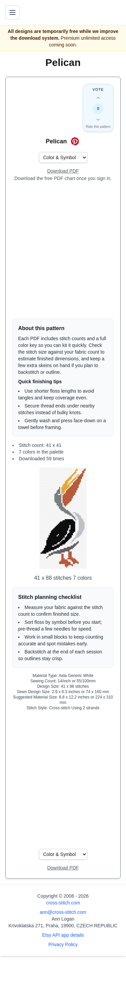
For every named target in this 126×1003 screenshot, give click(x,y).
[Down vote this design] (98, 119)
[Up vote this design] (98, 98)
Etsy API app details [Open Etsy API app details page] (63, 935)
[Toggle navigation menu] (12, 12)
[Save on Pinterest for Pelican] (75, 141)
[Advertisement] (63, 250)
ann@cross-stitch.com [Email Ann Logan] (63, 912)
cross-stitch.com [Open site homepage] (63, 902)
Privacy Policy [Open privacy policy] (63, 944)
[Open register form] (63, 171)
